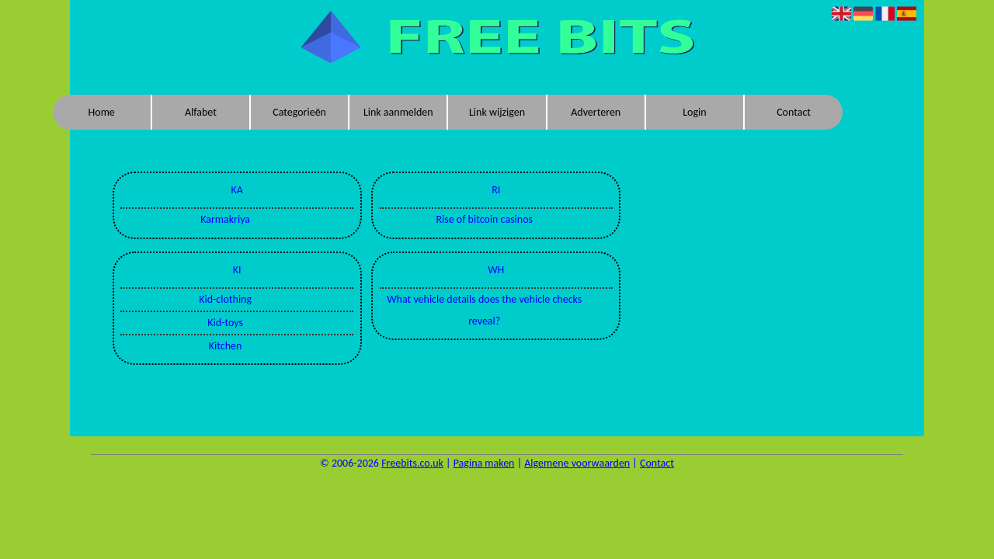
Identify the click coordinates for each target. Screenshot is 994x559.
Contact (794, 112)
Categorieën (299, 112)
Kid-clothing (225, 299)
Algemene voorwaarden (577, 463)
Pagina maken (484, 463)
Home (102, 112)
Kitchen (225, 345)
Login (694, 112)
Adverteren (595, 112)
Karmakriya (225, 219)
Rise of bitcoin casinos (484, 219)
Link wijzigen (497, 112)
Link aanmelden (398, 112)
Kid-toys (225, 322)
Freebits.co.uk (412, 463)
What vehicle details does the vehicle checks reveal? (484, 310)
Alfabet (201, 112)
